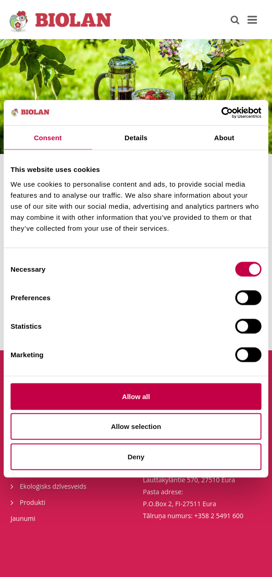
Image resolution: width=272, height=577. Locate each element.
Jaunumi (23, 518)
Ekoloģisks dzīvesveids (48, 486)
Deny (136, 456)
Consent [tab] (48, 138)
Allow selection (136, 426)
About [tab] (224, 138)
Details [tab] (136, 138)
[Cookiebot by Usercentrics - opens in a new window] (221, 113)
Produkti (28, 502)
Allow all (136, 396)
